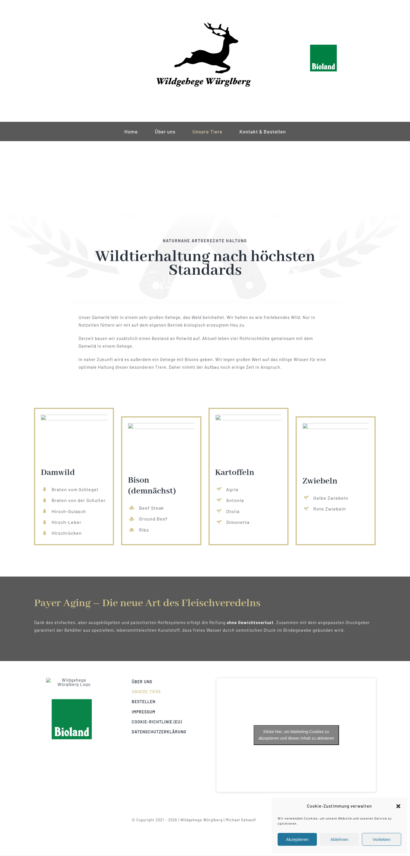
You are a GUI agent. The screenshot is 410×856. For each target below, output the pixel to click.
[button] (398, 806)
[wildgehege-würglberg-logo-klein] (205, 7)
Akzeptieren (297, 839)
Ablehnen (339, 839)
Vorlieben (382, 839)
